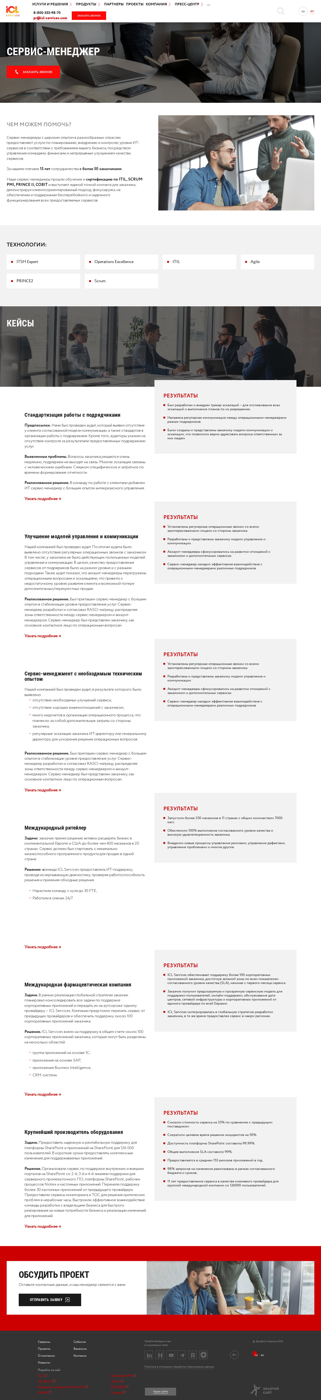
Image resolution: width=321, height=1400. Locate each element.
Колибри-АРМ (123, 1376)
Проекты (135, 4)
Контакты (80, 1356)
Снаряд (118, 1392)
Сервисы (44, 1342)
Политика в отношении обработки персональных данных (179, 1367)
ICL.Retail (46, 1381)
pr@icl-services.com (50, 18)
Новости (44, 1362)
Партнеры (114, 4)
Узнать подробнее (43, 499)
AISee (117, 1381)
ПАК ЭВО (119, 1387)
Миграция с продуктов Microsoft (63, 1387)
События (80, 1342)
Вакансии (80, 1349)
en (312, 11)
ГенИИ (44, 1392)
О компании (46, 1356)
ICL (42, 1376)
